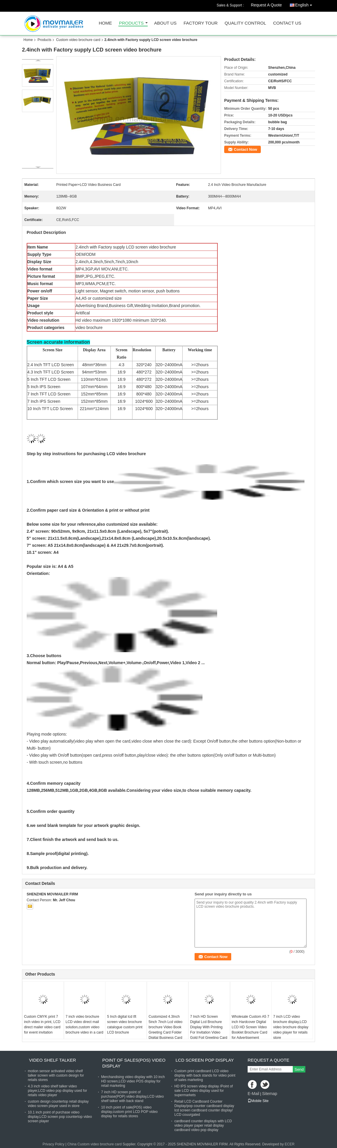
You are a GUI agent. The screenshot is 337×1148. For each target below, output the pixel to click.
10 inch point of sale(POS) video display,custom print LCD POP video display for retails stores (129, 1111)
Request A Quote (266, 5)
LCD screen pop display (205, 1060)
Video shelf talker (52, 1060)
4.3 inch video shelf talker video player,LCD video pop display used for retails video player (57, 1090)
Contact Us (287, 23)
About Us (165, 23)
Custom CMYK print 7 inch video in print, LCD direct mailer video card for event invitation (42, 1024)
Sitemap (269, 1093)
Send (299, 1069)
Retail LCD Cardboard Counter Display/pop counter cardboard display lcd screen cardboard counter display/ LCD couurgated (204, 1108)
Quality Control (245, 23)
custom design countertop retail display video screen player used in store (58, 1103)
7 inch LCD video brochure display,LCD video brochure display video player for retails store (290, 1027)
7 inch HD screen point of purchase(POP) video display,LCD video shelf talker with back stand (132, 1096)
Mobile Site (258, 1101)
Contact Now (245, 149)
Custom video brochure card (78, 40)
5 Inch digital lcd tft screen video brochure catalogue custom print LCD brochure (124, 1024)
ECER (289, 1144)
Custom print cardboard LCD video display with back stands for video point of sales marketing (204, 1075)
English (305, 4)
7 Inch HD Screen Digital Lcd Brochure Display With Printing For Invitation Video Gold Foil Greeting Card (208, 1027)
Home (105, 23)
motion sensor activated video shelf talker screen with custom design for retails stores (56, 1075)
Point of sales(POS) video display (134, 1063)
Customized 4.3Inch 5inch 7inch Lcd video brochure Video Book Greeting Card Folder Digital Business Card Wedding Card (165, 1030)
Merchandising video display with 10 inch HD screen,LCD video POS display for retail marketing (133, 1081)
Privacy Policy (53, 1144)
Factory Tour (200, 23)
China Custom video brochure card (94, 1144)
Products (131, 23)
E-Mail (253, 1093)
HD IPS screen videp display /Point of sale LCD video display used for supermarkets (203, 1090)
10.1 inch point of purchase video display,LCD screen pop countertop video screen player (60, 1116)
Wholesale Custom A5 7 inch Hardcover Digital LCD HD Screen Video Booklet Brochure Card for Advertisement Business (250, 1030)
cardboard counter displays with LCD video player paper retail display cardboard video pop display (203, 1125)
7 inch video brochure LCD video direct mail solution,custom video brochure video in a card (84, 1024)
